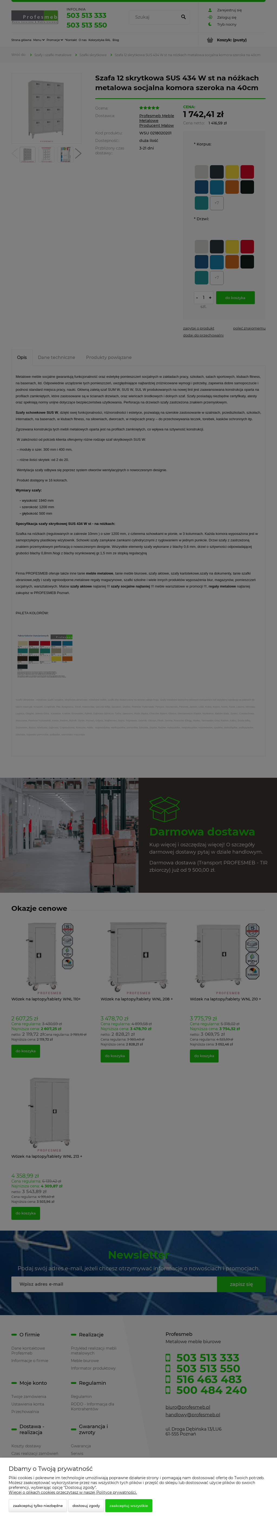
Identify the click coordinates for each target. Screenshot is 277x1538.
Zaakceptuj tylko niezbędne (38, 1505)
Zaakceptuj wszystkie (129, 1505)
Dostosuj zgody (86, 1505)
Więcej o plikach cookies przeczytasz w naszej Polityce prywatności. (73, 1492)
